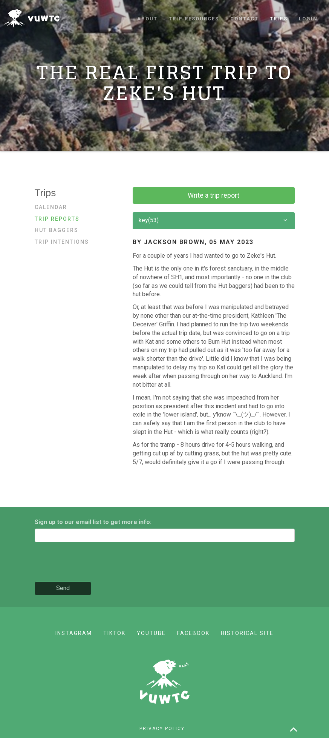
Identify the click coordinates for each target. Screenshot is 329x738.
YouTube (151, 633)
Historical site (247, 633)
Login (308, 19)
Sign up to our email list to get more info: (93, 522)
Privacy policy (162, 728)
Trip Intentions (62, 242)
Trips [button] (279, 19)
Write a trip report (213, 195)
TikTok (114, 633)
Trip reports (57, 219)
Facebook (193, 633)
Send (63, 588)
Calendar (51, 207)
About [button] (147, 19)
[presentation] (92, 562)
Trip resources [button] (194, 19)
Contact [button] (244, 19)
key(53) (214, 220)
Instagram (73, 633)
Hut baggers (56, 230)
